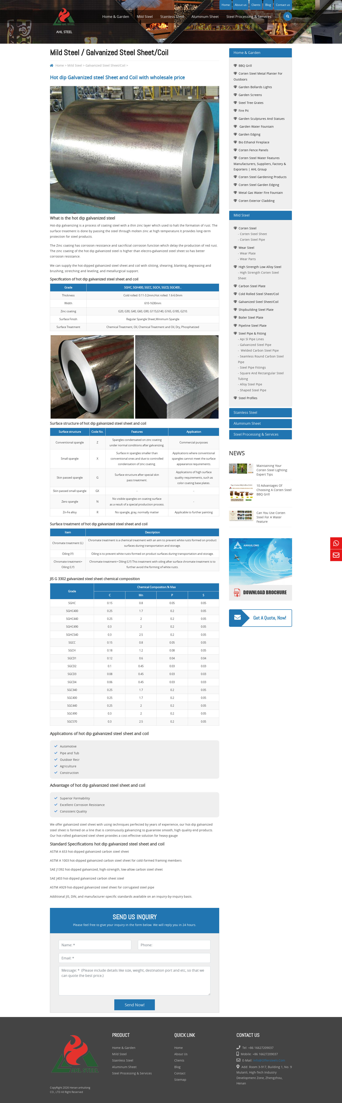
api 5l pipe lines (252, 339)
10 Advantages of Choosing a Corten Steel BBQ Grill (274, 489)
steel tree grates (251, 103)
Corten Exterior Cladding (257, 201)
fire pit (244, 110)
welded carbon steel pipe (259, 350)
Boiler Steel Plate (251, 317)
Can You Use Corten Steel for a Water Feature (270, 517)
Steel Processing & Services (248, 16)
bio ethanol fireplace (254, 142)
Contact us (283, 5)
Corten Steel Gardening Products (263, 177)
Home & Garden (115, 16)
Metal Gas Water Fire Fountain (261, 193)
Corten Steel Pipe (252, 239)
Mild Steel (145, 16)
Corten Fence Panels (253, 150)
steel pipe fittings (253, 367)
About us (240, 5)
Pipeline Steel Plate (253, 325)
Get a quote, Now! (269, 618)
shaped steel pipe (253, 390)
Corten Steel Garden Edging (259, 185)
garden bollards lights (255, 87)
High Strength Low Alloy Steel (260, 267)
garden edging (249, 134)
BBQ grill (245, 66)
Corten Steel (247, 228)
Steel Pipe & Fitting (252, 333)
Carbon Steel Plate (252, 286)
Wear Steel (246, 248)
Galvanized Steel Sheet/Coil (105, 65)
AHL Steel (64, 19)
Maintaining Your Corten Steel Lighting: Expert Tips (272, 470)
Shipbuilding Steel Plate (256, 310)
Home (226, 5)
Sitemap (180, 1079)
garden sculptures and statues (262, 119)
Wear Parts (248, 259)
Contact (179, 1073)
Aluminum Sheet (205, 16)
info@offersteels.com (269, 1060)
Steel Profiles (248, 398)
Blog (268, 5)
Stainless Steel (172, 16)
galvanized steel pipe (255, 345)
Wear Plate (248, 253)
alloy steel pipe (251, 384)
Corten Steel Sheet (253, 234)
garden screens (250, 95)
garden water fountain (256, 126)
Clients (255, 5)
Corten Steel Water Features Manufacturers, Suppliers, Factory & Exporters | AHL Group (260, 163)
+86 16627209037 (261, 1048)
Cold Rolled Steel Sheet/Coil (259, 294)
